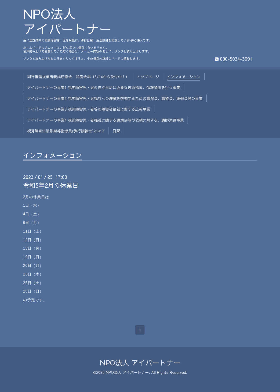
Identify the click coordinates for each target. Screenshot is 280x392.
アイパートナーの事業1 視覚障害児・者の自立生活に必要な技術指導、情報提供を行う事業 (103, 87)
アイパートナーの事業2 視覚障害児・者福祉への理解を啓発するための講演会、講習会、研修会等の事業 (115, 98)
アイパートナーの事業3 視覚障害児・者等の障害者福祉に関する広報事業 (88, 109)
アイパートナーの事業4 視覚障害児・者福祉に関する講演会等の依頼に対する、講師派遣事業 (105, 120)
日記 (116, 130)
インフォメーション (184, 76)
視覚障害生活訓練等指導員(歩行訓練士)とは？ (66, 130)
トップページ (148, 76)
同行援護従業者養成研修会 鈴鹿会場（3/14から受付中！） (78, 76)
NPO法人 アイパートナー (67, 21)
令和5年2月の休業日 (50, 185)
